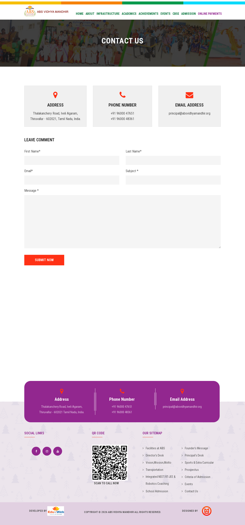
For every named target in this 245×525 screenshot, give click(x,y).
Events (165, 13)
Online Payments (210, 13)
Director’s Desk (153, 455)
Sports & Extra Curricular (198, 462)
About (90, 13)
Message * (31, 191)
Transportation (153, 469)
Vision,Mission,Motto (157, 462)
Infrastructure (108, 13)
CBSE (176, 13)
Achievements (148, 13)
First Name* (32, 151)
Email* (28, 171)
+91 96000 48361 (122, 119)
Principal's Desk (193, 455)
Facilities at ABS (154, 448)
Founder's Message (195, 448)
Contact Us (190, 491)
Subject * (132, 171)
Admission (188, 13)
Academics (129, 13)
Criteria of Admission (196, 477)
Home (79, 13)
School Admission (155, 491)
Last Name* (134, 151)
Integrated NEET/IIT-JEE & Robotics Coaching (159, 480)
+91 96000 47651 (122, 113)
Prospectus (190, 469)
